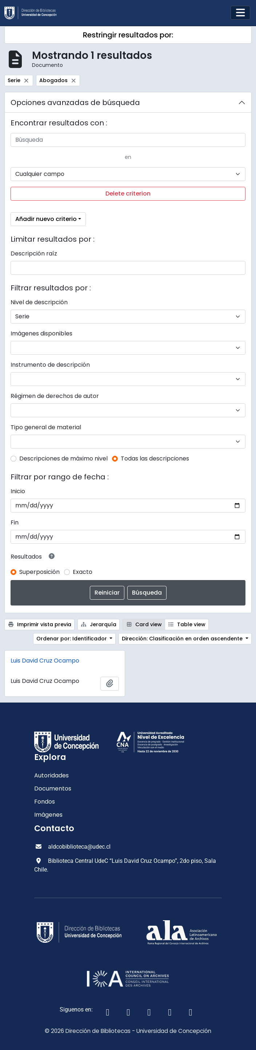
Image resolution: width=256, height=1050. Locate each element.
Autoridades (51, 775)
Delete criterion (128, 193)
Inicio (18, 491)
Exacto (82, 572)
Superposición (39, 572)
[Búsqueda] (128, 140)
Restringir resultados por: (128, 35)
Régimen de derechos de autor (55, 396)
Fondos (44, 801)
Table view (187, 624)
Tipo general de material (46, 427)
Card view (144, 624)
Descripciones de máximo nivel (63, 458)
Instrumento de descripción (50, 365)
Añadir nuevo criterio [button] (46, 219)
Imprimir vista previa (39, 624)
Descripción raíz (34, 253)
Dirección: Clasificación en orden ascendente (183, 638)
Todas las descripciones (155, 458)
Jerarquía (99, 624)
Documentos (52, 788)
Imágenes (48, 814)
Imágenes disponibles (41, 333)
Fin (15, 522)
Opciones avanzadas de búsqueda (75, 102)
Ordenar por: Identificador (72, 638)
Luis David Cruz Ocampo (45, 660)
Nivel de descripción (39, 302)
